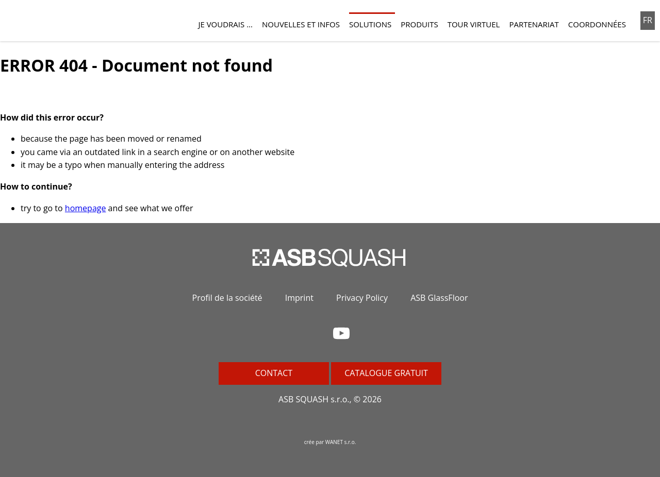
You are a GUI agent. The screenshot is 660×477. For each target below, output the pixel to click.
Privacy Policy (362, 297)
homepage (85, 208)
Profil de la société (227, 297)
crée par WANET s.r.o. (330, 442)
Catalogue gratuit (386, 373)
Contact (273, 373)
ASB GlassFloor (439, 297)
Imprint (299, 297)
